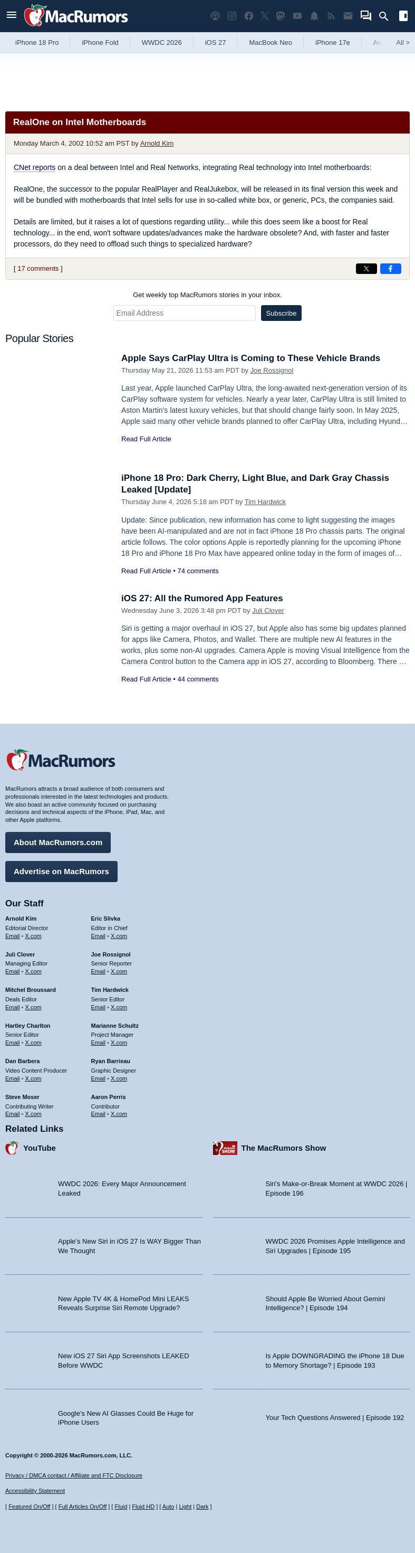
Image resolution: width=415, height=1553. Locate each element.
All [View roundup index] (403, 42)
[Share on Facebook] (390, 268)
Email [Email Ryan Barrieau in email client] (98, 1078)
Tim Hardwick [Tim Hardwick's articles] (110, 990)
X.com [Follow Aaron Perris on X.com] (119, 1114)
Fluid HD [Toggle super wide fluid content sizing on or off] (143, 1506)
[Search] (387, 16)
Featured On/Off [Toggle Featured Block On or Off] (29, 1506)
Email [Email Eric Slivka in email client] (98, 936)
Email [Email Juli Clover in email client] (12, 971)
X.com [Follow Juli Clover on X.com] (33, 971)
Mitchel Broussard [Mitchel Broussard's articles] (30, 990)
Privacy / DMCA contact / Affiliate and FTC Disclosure (73, 1475)
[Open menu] (11, 16)
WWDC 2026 (162, 42)
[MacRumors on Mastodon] (280, 16)
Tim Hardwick (265, 502)
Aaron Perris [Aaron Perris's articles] (108, 1097)
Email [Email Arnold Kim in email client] (12, 936)
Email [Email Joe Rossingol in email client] (98, 971)
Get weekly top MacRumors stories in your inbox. (207, 295)
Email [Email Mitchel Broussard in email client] (12, 1007)
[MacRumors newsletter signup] (348, 16)
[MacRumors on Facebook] (249, 16)
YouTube (39, 1147)
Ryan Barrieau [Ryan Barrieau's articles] (111, 1061)
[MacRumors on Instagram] (232, 16)
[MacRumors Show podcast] (215, 16)
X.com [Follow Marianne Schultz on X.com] (119, 1042)
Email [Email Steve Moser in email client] (12, 1114)
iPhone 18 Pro (37, 42)
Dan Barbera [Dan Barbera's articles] (22, 1061)
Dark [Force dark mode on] (202, 1506)
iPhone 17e (332, 42)
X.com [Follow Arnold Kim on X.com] (33, 936)
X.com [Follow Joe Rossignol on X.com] (119, 971)
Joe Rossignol (272, 370)
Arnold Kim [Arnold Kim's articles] (20, 918)
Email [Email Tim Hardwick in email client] (98, 1007)
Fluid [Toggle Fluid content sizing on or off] (120, 1506)
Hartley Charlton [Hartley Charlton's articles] (28, 1025)
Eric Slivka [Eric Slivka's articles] (106, 918)
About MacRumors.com (58, 842)
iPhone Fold (100, 42)
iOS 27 (215, 42)
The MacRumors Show (284, 1147)
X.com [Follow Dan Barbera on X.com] (33, 1078)
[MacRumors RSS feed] (331, 16)
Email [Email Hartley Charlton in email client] (12, 1042)
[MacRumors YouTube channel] (297, 16)
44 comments (197, 679)
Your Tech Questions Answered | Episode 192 (335, 1418)
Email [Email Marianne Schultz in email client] (98, 1042)
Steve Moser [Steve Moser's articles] (22, 1097)
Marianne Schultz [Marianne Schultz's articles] (115, 1025)
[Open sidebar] (403, 17)
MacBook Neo (270, 42)
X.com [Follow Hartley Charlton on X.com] (33, 1042)
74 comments (197, 571)
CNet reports (34, 167)
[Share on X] (366, 268)
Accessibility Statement (35, 1491)
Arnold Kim (157, 143)
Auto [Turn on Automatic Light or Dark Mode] (168, 1506)
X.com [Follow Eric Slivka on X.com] (119, 936)
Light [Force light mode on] (185, 1506)
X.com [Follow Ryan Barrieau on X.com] (119, 1078)
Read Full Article (146, 439)
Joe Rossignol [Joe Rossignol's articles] (111, 954)
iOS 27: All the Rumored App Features (202, 598)
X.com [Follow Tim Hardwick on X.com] (119, 1007)
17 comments (38, 268)
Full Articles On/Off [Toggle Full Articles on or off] (83, 1506)
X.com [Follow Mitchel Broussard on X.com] (33, 1007)
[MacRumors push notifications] (314, 16)
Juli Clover (268, 610)
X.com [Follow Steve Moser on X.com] (33, 1114)
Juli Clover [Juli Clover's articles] (20, 954)
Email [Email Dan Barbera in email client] (12, 1078)
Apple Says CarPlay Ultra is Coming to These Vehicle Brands (250, 358)
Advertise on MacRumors (61, 871)
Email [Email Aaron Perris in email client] (98, 1114)
